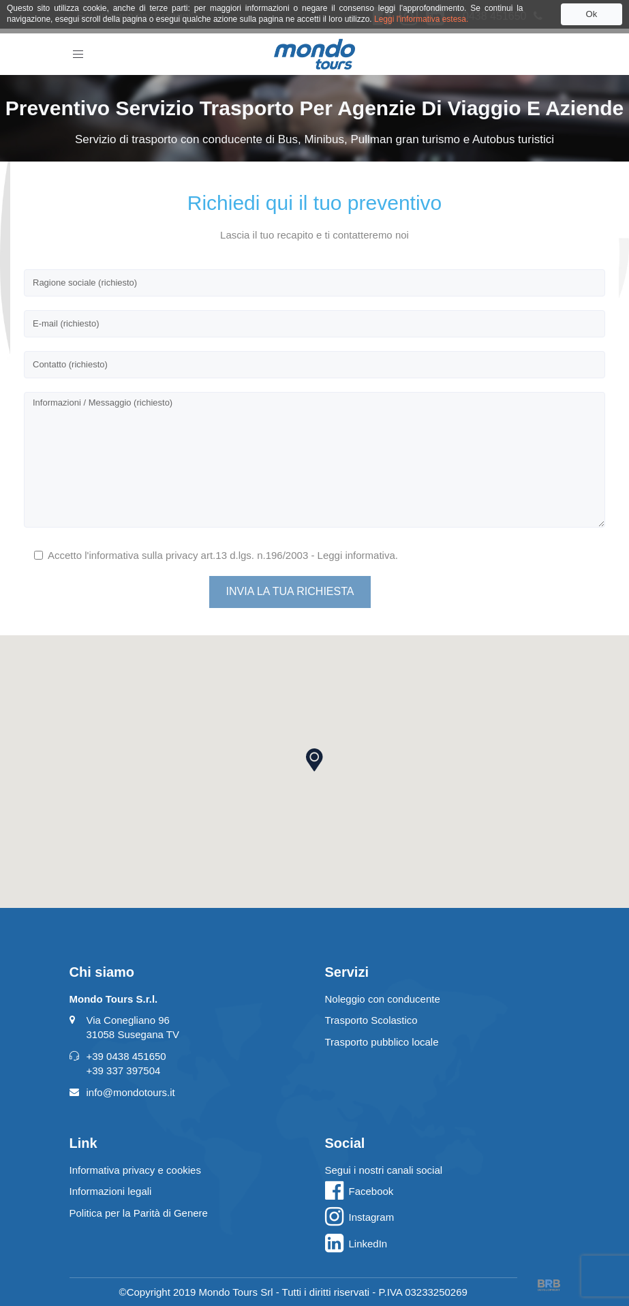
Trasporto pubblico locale (382, 1042)
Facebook (371, 1191)
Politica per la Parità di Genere (139, 1213)
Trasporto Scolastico (371, 1020)
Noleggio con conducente (382, 999)
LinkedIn (368, 1243)
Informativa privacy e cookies (135, 1170)
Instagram (372, 1217)
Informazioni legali (111, 1191)
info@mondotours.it (131, 1092)
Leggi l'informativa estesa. (421, 19)
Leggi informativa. (358, 555)
